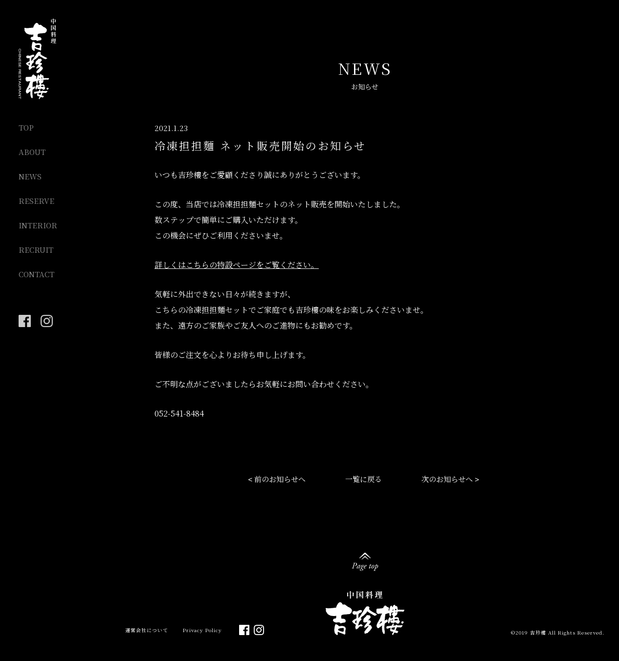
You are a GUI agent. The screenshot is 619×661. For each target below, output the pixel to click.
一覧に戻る (363, 479)
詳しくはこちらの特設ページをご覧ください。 (237, 264)
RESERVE (36, 200)
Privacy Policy (202, 630)
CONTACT (36, 274)
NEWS (30, 176)
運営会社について (146, 630)
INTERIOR (38, 225)
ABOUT (32, 151)
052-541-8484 (179, 413)
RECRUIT (36, 249)
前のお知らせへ (280, 479)
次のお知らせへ (447, 479)
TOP (26, 127)
